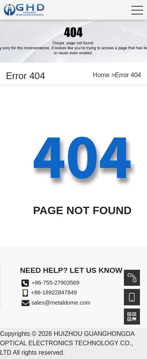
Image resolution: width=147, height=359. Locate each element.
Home (101, 75)
